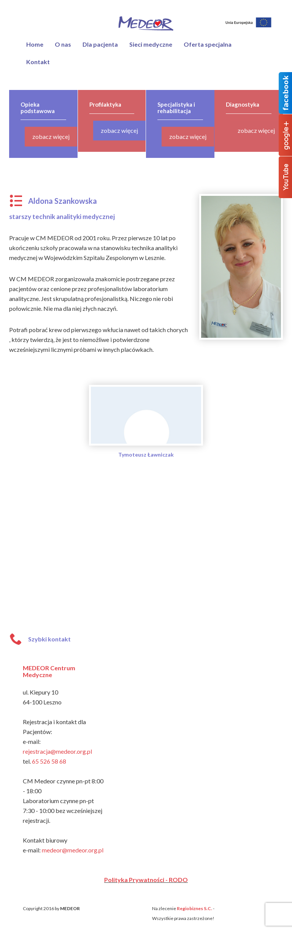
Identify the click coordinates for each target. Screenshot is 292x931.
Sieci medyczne (150, 44)
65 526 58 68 (49, 761)
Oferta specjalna (208, 44)
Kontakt (38, 61)
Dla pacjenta (100, 44)
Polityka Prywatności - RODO (146, 879)
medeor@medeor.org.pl (72, 850)
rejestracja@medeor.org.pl (57, 751)
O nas (63, 44)
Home (34, 44)
